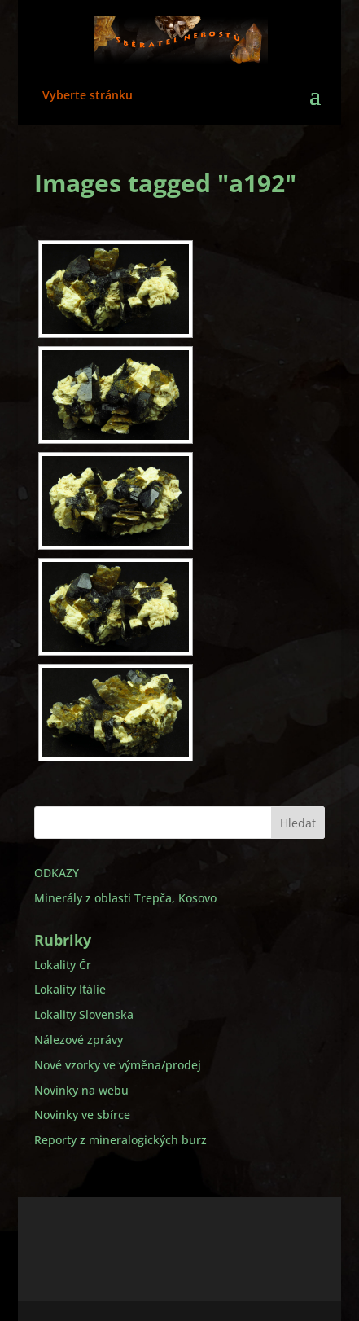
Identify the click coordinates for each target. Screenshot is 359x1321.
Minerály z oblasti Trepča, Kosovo (125, 898)
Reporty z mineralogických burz (120, 1140)
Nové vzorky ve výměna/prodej (117, 1065)
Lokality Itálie (70, 989)
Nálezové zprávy (78, 1039)
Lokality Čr (62, 964)
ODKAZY (56, 872)
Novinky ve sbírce (82, 1114)
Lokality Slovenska (84, 1014)
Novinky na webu (81, 1090)
